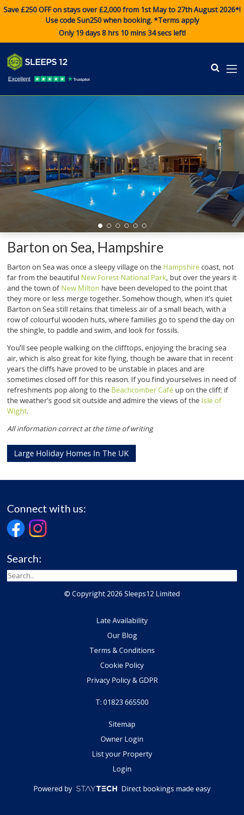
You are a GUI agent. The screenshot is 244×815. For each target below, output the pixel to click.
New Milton (80, 288)
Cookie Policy (122, 665)
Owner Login (122, 739)
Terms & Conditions (122, 650)
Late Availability (122, 620)
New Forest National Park (123, 277)
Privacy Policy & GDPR (122, 680)
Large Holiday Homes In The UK (71, 453)
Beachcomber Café (142, 390)
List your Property (122, 754)
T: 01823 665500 (122, 702)
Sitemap (122, 724)
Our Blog (122, 635)
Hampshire (181, 267)
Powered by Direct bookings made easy (122, 788)
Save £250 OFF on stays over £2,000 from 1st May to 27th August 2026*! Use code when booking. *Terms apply (122, 21)
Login (122, 769)
